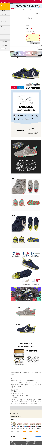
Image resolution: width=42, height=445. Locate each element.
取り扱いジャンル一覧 (13, 444)
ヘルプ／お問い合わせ (3, 29)
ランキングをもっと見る (38, 436)
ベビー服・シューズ (24, 3)
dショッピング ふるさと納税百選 (4, 42)
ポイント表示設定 (20, 444)
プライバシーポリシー (3, 37)
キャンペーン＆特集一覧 (3, 13)
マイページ (19, 443)
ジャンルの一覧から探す (3, 18)
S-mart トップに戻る (38, 45)
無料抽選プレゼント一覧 (3, 14)
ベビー (20, 3)
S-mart (11, 408)
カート (18, 442)
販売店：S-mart (38, 13)
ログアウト (3, 48)
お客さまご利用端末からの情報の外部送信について (36, 444)
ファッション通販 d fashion (4, 45)
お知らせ (2, 30)
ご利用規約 (34, 441)
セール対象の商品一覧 (3, 11)
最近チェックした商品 (13, 443)
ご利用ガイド (2, 26)
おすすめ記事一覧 (20, 441)
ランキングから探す (3, 22)
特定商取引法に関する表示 (3, 38)
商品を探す (12, 441)
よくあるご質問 (28, 443)
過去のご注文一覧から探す (3, 21)
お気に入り (27, 43)
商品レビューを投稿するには (38, 49)
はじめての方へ (2, 33)
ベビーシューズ (28, 3)
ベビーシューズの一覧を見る (38, 47)
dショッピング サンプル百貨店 (4, 41)
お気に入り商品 (12, 442)
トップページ (11, 3)
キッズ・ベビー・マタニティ (16, 3)
